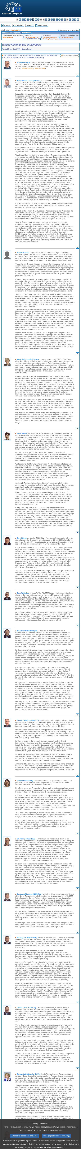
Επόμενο (28, 25)
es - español (20, 19)
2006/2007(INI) (16, 30)
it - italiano (46, 19)
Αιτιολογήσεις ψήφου (51, 39)
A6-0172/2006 (8, 37)
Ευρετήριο (7, 25)
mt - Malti (57, 19)
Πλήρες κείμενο (42, 25)
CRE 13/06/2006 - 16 (32, 39)
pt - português (65, 19)
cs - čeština (23, 19)
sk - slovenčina (70, 19)
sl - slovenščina (73, 19)
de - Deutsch (28, 19)
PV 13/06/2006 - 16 (31, 37)
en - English (36, 19)
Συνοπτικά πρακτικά (70, 55)
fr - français (38, 19)
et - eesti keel (30, 19)
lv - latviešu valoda (49, 19)
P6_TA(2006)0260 (67, 37)
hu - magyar (54, 19)
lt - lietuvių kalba (52, 19)
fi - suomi (75, 19)
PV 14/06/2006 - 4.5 (50, 37)
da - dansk (25, 19)
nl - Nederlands (59, 19)
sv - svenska (78, 19)
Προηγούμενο (19, 25)
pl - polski (62, 19)
